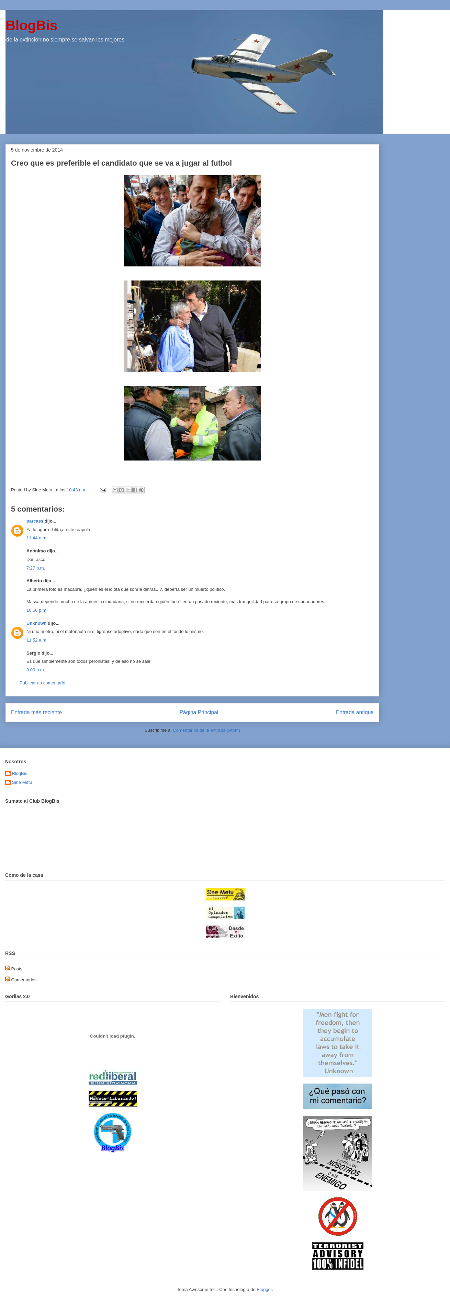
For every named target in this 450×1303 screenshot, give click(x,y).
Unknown (36, 623)
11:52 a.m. (36, 640)
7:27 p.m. (35, 568)
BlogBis (31, 25)
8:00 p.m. (35, 669)
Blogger (264, 1289)
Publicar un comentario (42, 682)
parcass (34, 521)
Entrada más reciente (36, 712)
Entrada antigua (355, 712)
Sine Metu (22, 782)
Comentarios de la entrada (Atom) (206, 730)
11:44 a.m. (36, 537)
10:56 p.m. (36, 610)
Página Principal (199, 712)
